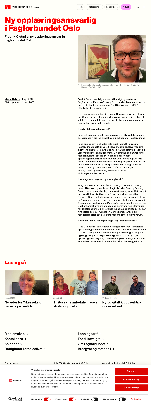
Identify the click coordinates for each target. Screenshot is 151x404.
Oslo (36, 7)
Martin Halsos (12, 99)
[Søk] (138, 7)
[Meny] (144, 7)
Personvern (11, 363)
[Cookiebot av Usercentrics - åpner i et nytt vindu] (15, 399)
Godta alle (131, 371)
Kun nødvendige (131, 388)
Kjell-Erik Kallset (128, 363)
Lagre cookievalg (131, 379)
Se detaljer (136, 399)
